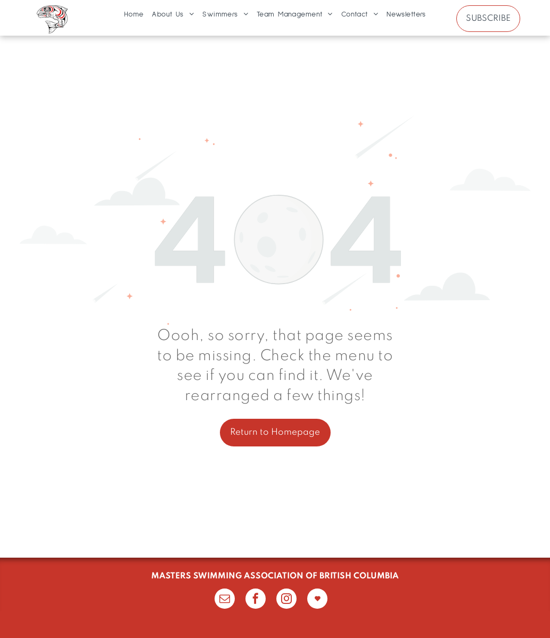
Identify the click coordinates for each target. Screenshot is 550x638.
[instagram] (286, 600)
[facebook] (255, 600)
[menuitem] (134, 14)
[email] (225, 600)
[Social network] (317, 600)
